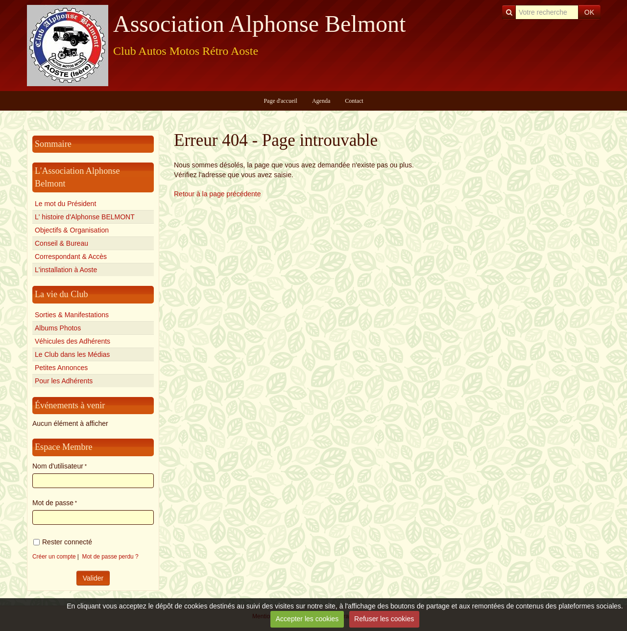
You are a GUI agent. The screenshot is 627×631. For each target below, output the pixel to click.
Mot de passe (52, 503)
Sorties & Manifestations (72, 315)
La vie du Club (61, 294)
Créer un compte (54, 556)
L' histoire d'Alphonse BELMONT (85, 217)
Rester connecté (62, 542)
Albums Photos (58, 328)
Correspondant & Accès (71, 256)
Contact (354, 100)
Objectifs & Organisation (72, 230)
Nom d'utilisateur (57, 466)
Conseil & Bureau (61, 243)
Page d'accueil (280, 100)
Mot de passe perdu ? (110, 556)
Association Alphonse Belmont (259, 24)
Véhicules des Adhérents (72, 341)
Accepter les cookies (307, 619)
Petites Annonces (61, 368)
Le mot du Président (65, 204)
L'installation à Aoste (66, 270)
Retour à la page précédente (217, 194)
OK (589, 12)
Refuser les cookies (384, 619)
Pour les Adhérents (64, 381)
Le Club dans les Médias (72, 354)
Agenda (321, 100)
